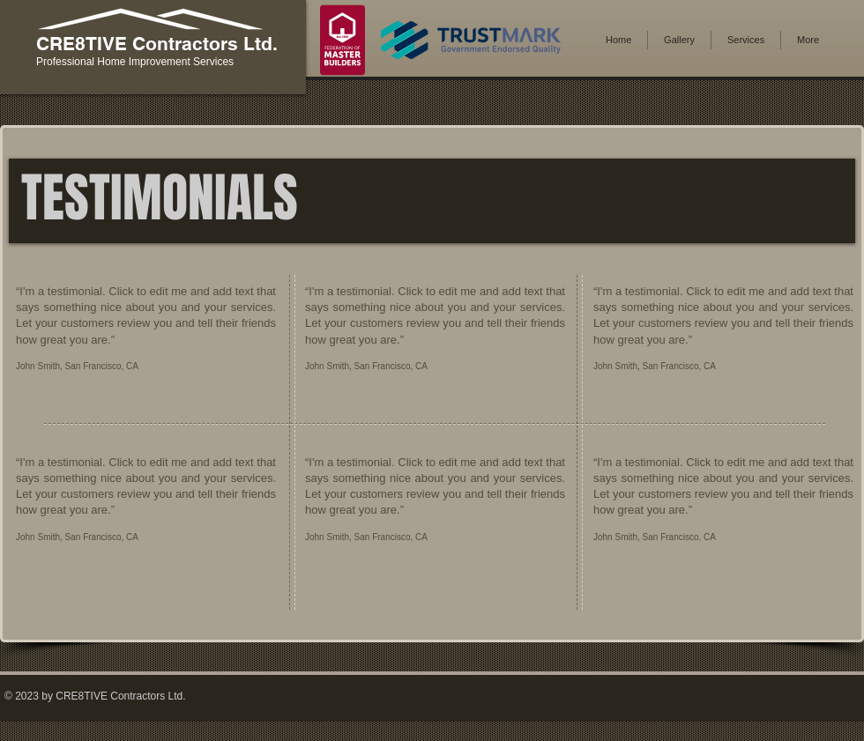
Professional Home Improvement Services (135, 62)
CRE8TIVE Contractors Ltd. (157, 44)
